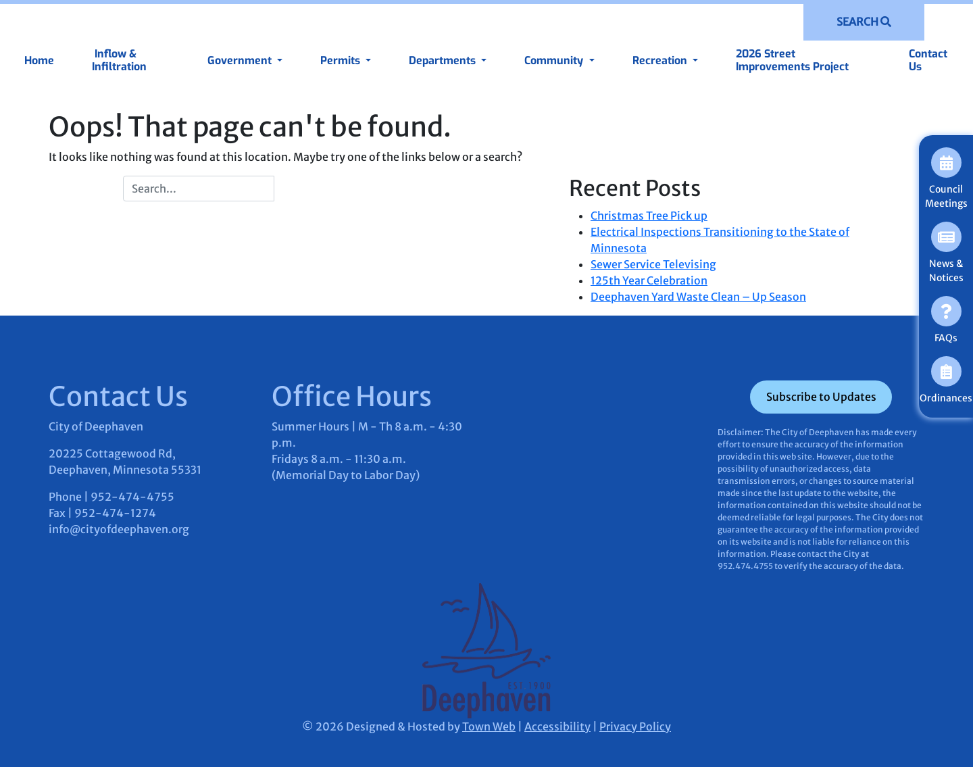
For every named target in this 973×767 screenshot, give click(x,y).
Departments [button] (443, 60)
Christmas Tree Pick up (649, 215)
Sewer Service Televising (653, 264)
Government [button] (240, 60)
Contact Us (928, 60)
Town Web (489, 726)
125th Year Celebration (649, 280)
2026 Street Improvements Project (792, 60)
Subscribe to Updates (821, 396)
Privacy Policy (635, 726)
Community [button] (555, 60)
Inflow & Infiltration (119, 60)
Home (39, 60)
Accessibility (557, 726)
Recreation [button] (661, 60)
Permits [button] (341, 60)
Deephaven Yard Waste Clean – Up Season (698, 296)
